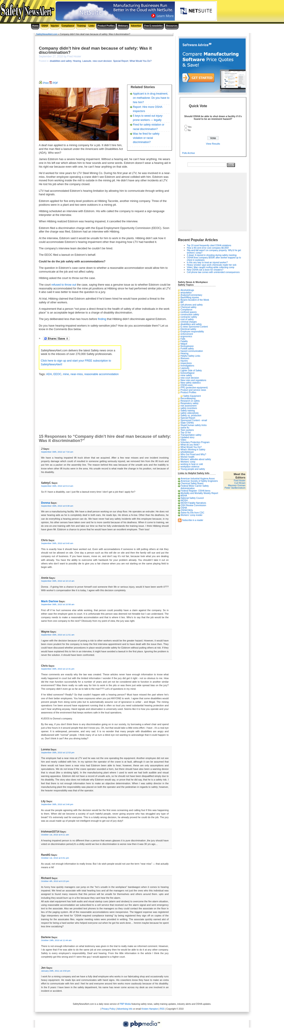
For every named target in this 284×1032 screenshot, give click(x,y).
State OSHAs (187, 423)
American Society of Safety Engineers (199, 481)
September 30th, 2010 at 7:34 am (57, 452)
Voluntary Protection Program (195, 442)
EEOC (57, 374)
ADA (49, 374)
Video (183, 440)
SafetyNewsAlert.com (46, 34)
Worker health (187, 457)
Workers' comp (188, 462)
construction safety (190, 314)
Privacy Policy (108, 1009)
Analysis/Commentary (191, 295)
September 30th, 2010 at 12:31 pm (57, 669)
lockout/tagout (187, 373)
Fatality (184, 341)
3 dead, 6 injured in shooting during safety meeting (212, 255)
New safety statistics (191, 382)
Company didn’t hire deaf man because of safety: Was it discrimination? (95, 50)
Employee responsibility (192, 331)
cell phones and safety (192, 305)
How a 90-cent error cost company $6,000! (208, 248)
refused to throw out (63, 284)
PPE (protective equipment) (194, 387)
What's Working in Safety (193, 449)
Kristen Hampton (150, 1009)
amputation (186, 292)
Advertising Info (124, 1009)
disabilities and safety (60, 61)
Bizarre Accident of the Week (195, 300)
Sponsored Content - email (194, 420)
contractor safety (189, 317)
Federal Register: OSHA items (195, 491)
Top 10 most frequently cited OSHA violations (209, 245)
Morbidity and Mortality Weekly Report (199, 493)
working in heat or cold (192, 464)
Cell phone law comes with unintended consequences (213, 272)
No (189, 130)
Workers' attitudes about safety (196, 459)
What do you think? (190, 444)
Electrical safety (188, 329)
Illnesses (185, 358)
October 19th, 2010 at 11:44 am (56, 940)
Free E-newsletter (153, 26)
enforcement (187, 334)
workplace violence (190, 466)
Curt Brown (239, 483)
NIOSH (184, 500)
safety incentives (189, 408)
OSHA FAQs (187, 510)
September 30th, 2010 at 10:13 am (57, 581)
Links (91, 26)
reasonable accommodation (101, 374)
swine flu (185, 427)
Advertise (136, 26)
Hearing (77, 61)
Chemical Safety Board (192, 483)
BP (182, 302)
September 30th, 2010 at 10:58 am (57, 604)
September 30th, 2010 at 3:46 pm (57, 804)
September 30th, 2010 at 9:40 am (57, 543)
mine (66, 374)
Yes (189, 127)
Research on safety (190, 401)
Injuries (55, 26)
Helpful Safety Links (190, 356)
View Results (213, 143)
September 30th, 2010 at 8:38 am (57, 506)
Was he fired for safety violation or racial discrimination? (146, 138)
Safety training (188, 410)
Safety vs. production (191, 415)
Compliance (68, 26)
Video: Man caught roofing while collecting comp (210, 267)
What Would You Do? (141, 61)
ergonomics (186, 336)
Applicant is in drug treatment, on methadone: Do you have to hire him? (151, 98)
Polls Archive (188, 153)
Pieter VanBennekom (235, 488)
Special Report (120, 61)
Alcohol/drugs (187, 290)
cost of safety (187, 319)
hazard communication (192, 351)
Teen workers (187, 430)
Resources (172, 26)
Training (81, 26)
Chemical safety (188, 307)
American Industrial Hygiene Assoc (198, 478)
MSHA (184, 495)
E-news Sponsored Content (194, 326)
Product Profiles (106, 26)
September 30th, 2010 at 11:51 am (57, 634)
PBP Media (125, 1004)
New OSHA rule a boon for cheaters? (205, 270)
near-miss (77, 374)
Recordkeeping (188, 398)
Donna (45, 502)
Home (35, 26)
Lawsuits (86, 61)
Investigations (187, 365)
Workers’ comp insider (191, 515)
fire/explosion (187, 346)
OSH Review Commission (193, 505)
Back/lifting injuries (190, 297)
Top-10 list (186, 432)
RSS (162, 1009)
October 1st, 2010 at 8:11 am (55, 834)
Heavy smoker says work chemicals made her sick (211, 265)
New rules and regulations (193, 380)
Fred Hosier (239, 480)
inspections (186, 363)
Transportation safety (191, 435)
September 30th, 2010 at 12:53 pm (57, 752)
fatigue (184, 344)
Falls (183, 339)
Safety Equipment (192, 396)
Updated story (187, 437)
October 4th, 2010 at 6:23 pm (55, 881)
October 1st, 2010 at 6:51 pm (55, 858)
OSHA (44, 26)
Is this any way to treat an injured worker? (207, 262)
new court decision (102, 61)
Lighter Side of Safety (191, 370)
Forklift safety (187, 348)
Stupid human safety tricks (194, 425)
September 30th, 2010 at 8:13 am (57, 486)
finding (102, 319)
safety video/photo (190, 413)
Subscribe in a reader (192, 520)
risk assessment (189, 406)
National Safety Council (192, 498)
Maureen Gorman (236, 485)
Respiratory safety (190, 403)
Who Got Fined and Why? (193, 454)
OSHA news (187, 385)
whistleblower (187, 452)
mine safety (186, 375)
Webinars (123, 26)
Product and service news (193, 390)
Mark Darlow (49, 601)
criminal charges (189, 322)
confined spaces (189, 312)
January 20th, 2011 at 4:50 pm (55, 971)
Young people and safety (193, 469)
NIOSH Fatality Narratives (193, 503)
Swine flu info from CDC (192, 512)
